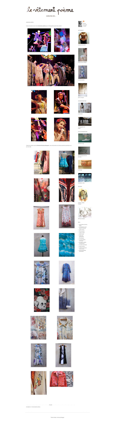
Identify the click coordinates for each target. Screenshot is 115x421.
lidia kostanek (81, 231)
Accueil (50, 404)
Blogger (62, 417)
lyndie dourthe (82, 246)
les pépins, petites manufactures (82, 243)
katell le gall (81, 234)
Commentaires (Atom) (36, 406)
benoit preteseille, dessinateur (82, 251)
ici (69, 145)
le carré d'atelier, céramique (82, 240)
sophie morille (82, 232)
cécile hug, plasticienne (81, 236)
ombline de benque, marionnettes (83, 248)
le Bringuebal (51, 25)
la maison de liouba (83, 244)
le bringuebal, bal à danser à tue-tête (83, 228)
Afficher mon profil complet (85, 25)
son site (29, 146)
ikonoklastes (81, 238)
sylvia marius (81, 229)
